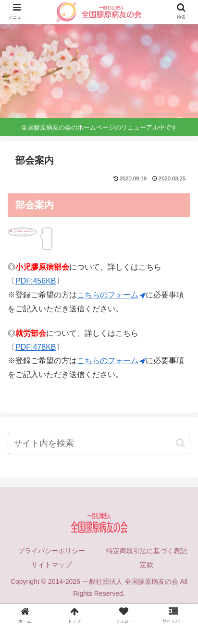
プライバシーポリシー (51, 551)
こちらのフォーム (111, 295)
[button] (180, 443)
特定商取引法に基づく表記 (146, 551)
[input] (99, 443)
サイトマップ (51, 565)
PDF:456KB (35, 281)
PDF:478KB (35, 347)
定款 (146, 565)
